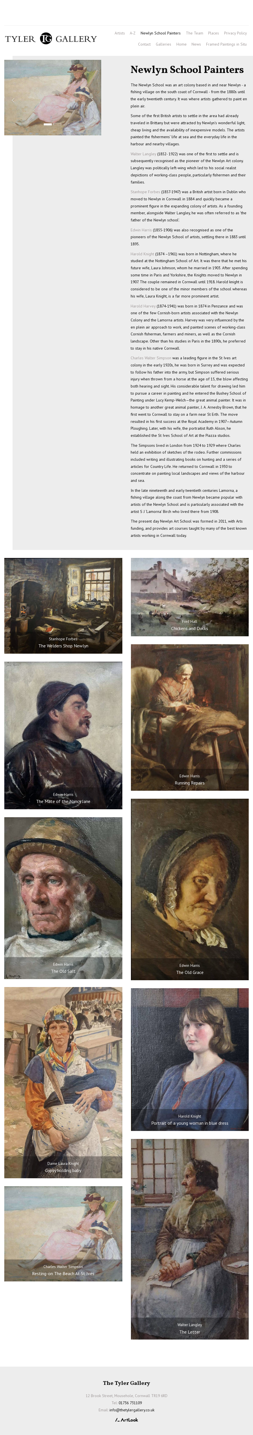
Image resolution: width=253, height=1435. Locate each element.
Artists (120, 33)
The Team (194, 33)
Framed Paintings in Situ (226, 44)
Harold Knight (142, 253)
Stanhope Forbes (145, 191)
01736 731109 (21, 9)
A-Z (133, 33)
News (196, 44)
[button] (11, 97)
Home (181, 44)
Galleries (163, 44)
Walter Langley (143, 153)
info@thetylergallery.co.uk (51, 19)
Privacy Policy (235, 33)
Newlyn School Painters (161, 33)
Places (213, 33)
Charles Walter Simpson (151, 357)
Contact (144, 44)
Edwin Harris (141, 230)
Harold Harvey (143, 306)
